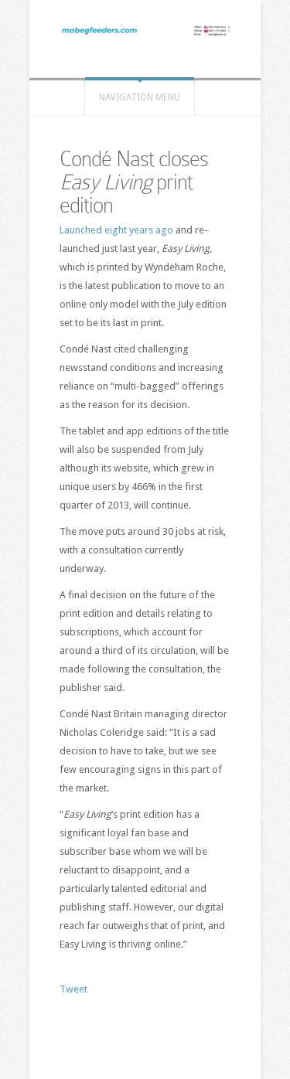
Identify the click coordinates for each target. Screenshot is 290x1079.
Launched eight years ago (116, 230)
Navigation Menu (139, 97)
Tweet (73, 989)
